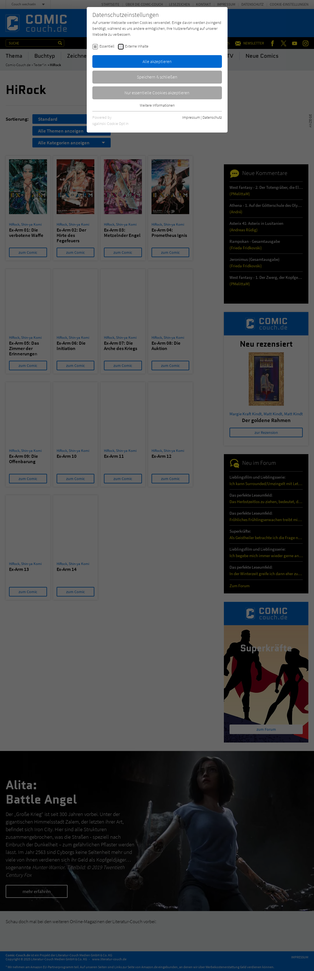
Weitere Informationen (157, 105)
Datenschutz (212, 117)
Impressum (191, 117)
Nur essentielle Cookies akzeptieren (157, 92)
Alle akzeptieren (157, 61)
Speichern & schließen (157, 77)
